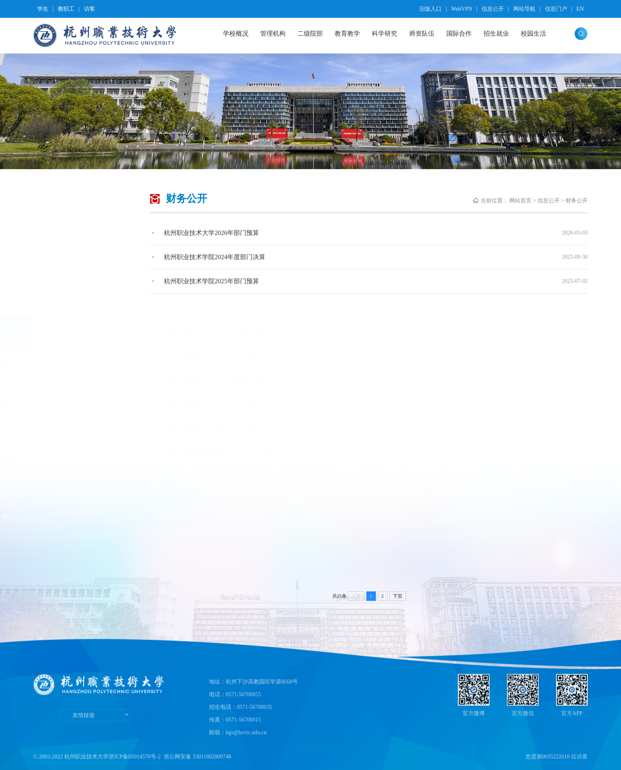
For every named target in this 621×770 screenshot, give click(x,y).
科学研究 (384, 33)
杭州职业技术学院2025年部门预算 (211, 285)
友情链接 (95, 744)
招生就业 (496, 33)
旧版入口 (430, 9)
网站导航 (524, 9)
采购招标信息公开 (81, 409)
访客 (89, 9)
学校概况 (235, 33)
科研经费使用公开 (81, 367)
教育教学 (347, 33)
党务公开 (68, 273)
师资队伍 (421, 33)
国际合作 (459, 33)
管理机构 (273, 33)
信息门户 (556, 9)
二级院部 (310, 33)
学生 (42, 9)
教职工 (66, 9)
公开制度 (68, 244)
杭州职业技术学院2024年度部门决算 (214, 261)
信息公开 (493, 9)
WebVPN (461, 9)
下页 (397, 596)
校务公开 (68, 303)
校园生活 (533, 33)
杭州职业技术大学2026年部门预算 (211, 237)
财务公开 (69, 332)
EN (580, 9)
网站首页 (520, 201)
